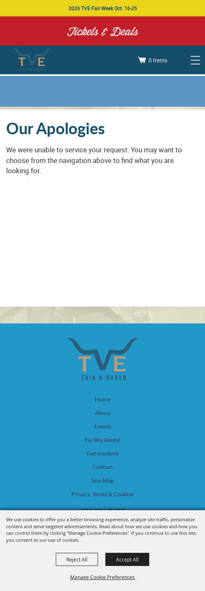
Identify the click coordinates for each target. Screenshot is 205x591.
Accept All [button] (127, 559)
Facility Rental (102, 440)
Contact (103, 467)
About (103, 413)
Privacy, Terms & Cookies (102, 494)
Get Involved (102, 453)
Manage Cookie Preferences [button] (102, 577)
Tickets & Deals (102, 31)
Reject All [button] (76, 559)
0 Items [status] (157, 60)
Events (102, 426)
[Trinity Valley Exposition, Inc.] (32, 60)
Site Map (102, 480)
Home (102, 399)
